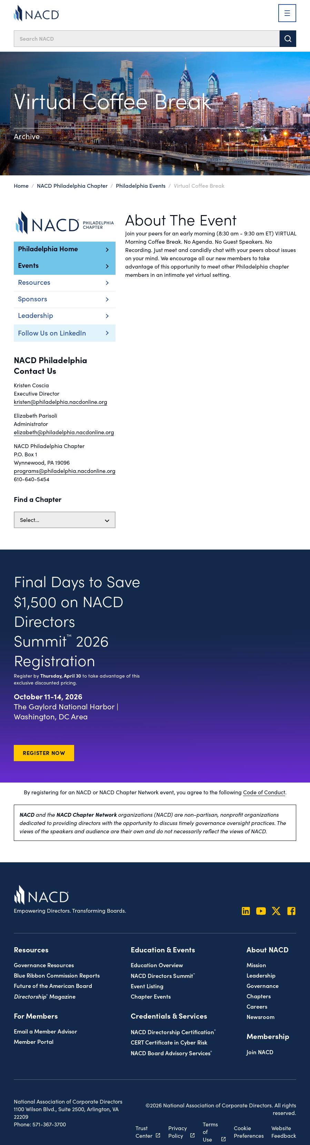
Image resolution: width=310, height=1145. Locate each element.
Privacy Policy (177, 1131)
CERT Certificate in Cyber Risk (169, 1042)
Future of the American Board (53, 985)
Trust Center (144, 1131)
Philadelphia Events (141, 185)
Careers (257, 1006)
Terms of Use (210, 1131)
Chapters (259, 996)
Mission (256, 965)
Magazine (45, 996)
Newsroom (260, 1016)
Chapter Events (151, 996)
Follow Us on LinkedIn (52, 332)
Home (21, 185)
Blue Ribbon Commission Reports (57, 975)
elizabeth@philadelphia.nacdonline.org (64, 432)
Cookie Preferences (249, 1131)
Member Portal (33, 1041)
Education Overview (157, 965)
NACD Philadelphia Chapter (72, 185)
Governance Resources (44, 965)
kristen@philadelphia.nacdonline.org (60, 401)
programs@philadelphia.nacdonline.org (65, 470)
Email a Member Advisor (45, 1031)
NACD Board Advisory (171, 1053)
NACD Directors (163, 975)
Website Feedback (283, 1131)
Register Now (44, 752)
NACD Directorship (173, 1032)
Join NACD (260, 1052)
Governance (263, 985)
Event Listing (147, 986)
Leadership (261, 975)
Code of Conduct (264, 792)
